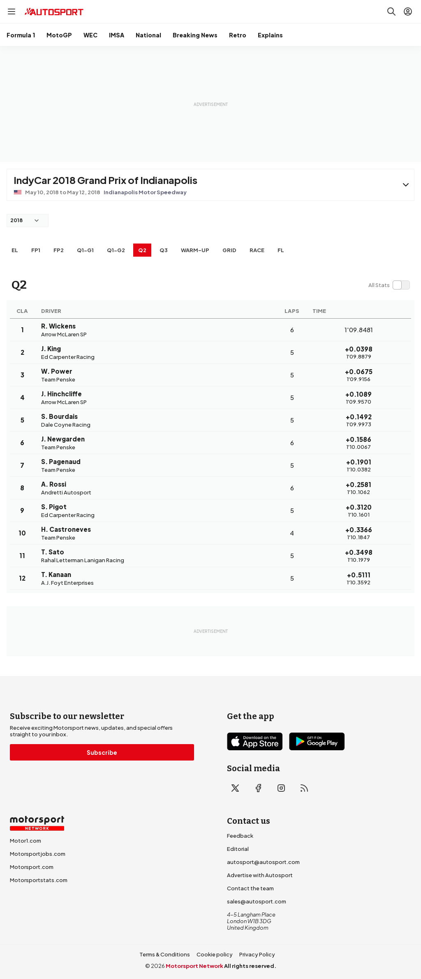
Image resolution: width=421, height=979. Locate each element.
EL (15, 250)
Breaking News (195, 35)
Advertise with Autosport (260, 875)
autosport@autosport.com (263, 862)
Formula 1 (21, 35)
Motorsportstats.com (38, 880)
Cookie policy (215, 954)
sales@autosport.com (256, 901)
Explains (270, 35)
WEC (90, 35)
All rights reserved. (250, 966)
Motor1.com (25, 840)
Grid (229, 250)
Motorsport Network (194, 966)
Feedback (240, 835)
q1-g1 (85, 250)
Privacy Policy (257, 954)
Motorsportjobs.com (37, 853)
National (148, 35)
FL (281, 250)
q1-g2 (116, 250)
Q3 (164, 250)
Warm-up (195, 250)
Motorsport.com (31, 867)
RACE (257, 250)
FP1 (35, 250)
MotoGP (59, 35)
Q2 (142, 250)
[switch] (388, 285)
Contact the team (250, 888)
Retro (237, 35)
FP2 (58, 250)
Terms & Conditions (164, 954)
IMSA (116, 35)
